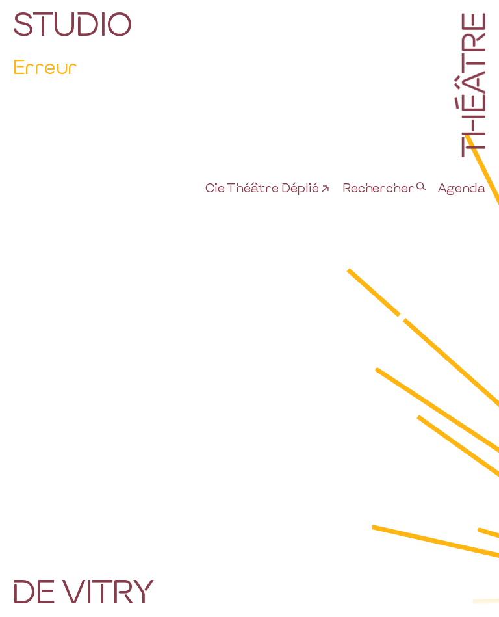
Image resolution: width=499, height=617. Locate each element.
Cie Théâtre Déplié (262, 187)
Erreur (45, 66)
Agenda (462, 187)
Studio (72, 23)
